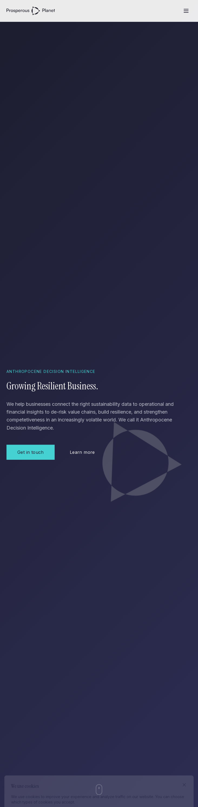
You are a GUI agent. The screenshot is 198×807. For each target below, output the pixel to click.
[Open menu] (186, 10)
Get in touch (30, 452)
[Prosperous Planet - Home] (30, 10)
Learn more (82, 452)
